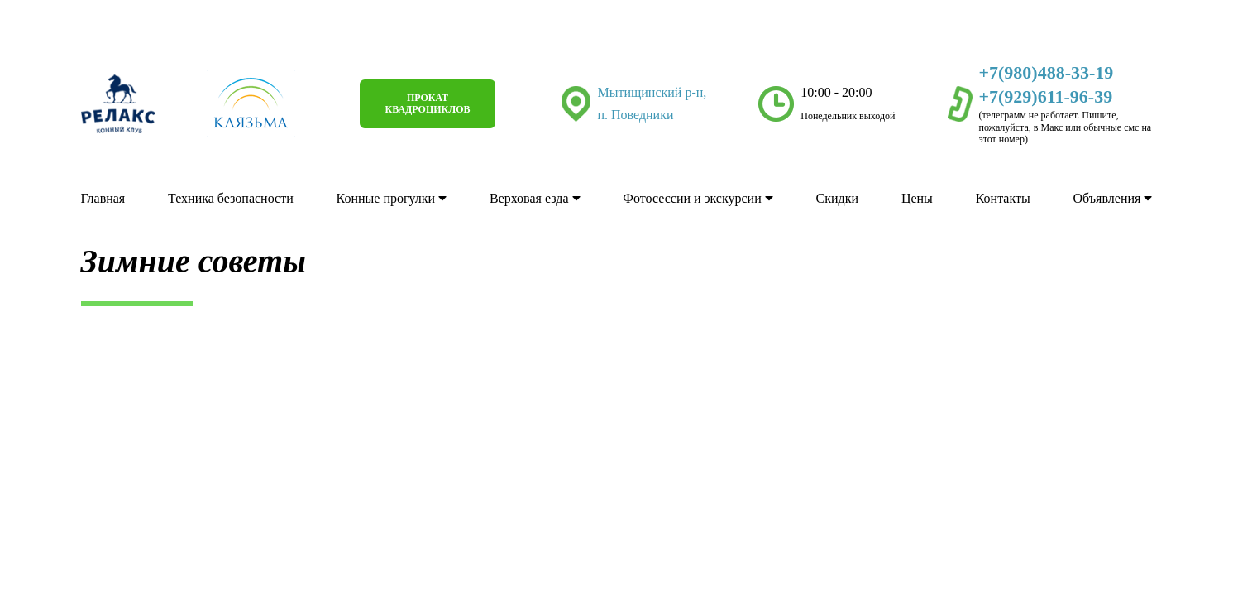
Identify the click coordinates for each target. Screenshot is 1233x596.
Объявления (1113, 199)
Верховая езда (535, 199)
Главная (103, 199)
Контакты (1003, 199)
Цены (917, 199)
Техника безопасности (231, 199)
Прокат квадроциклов (427, 104)
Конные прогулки (392, 199)
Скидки (837, 199)
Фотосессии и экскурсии (697, 199)
